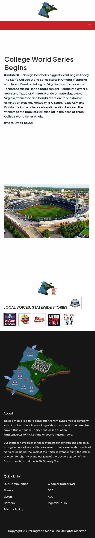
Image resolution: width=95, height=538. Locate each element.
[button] (89, 25)
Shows (8, 490)
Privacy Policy (13, 509)
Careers (9, 503)
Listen (8, 496)
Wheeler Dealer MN (61, 484)
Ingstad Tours (57, 503)
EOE (50, 490)
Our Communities (16, 484)
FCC (50, 496)
